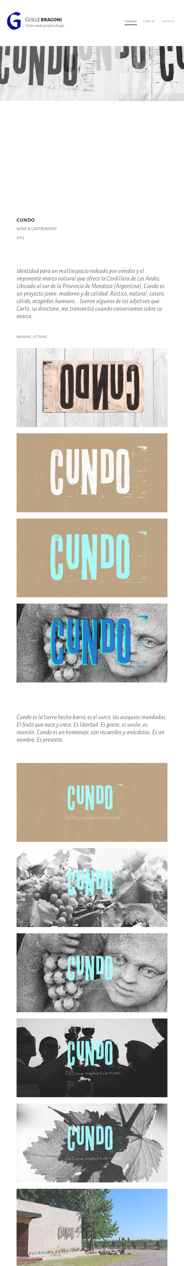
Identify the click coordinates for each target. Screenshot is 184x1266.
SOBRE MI (149, 21)
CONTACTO (168, 21)
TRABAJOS (131, 21)
